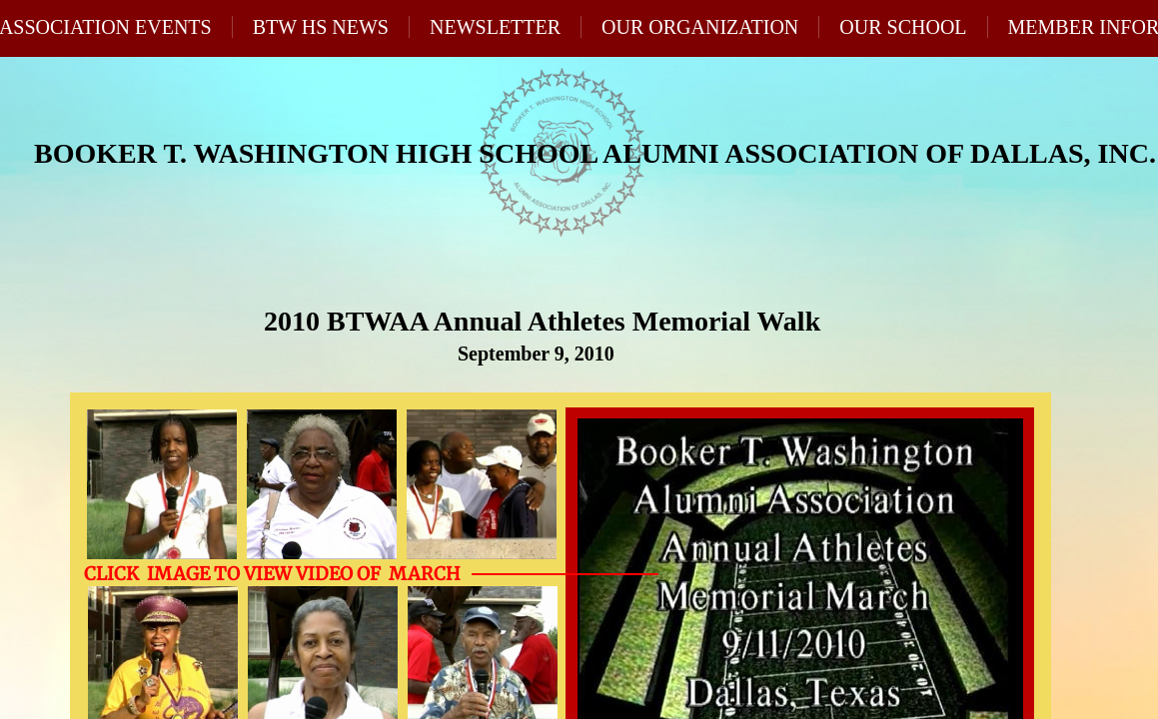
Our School (902, 27)
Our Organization (699, 27)
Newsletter (495, 27)
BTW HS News (321, 27)
